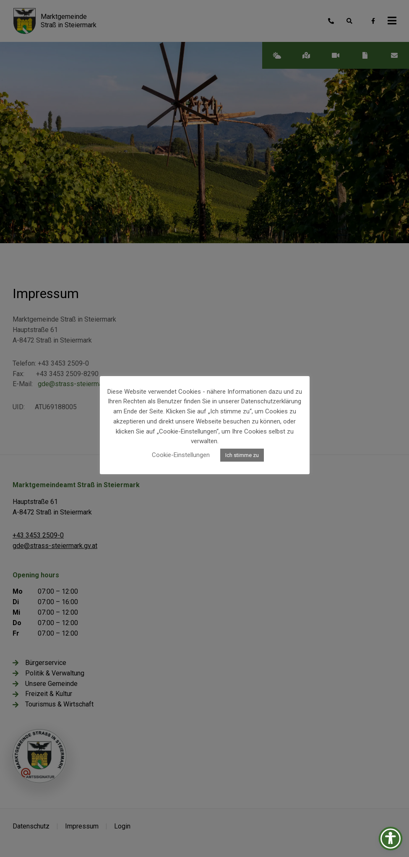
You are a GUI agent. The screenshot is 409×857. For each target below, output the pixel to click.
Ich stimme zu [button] (242, 455)
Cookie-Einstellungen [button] (181, 455)
